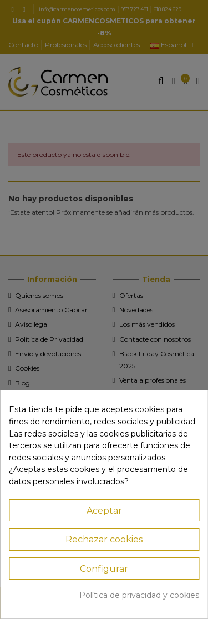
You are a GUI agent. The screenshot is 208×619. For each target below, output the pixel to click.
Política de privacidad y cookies (139, 595)
